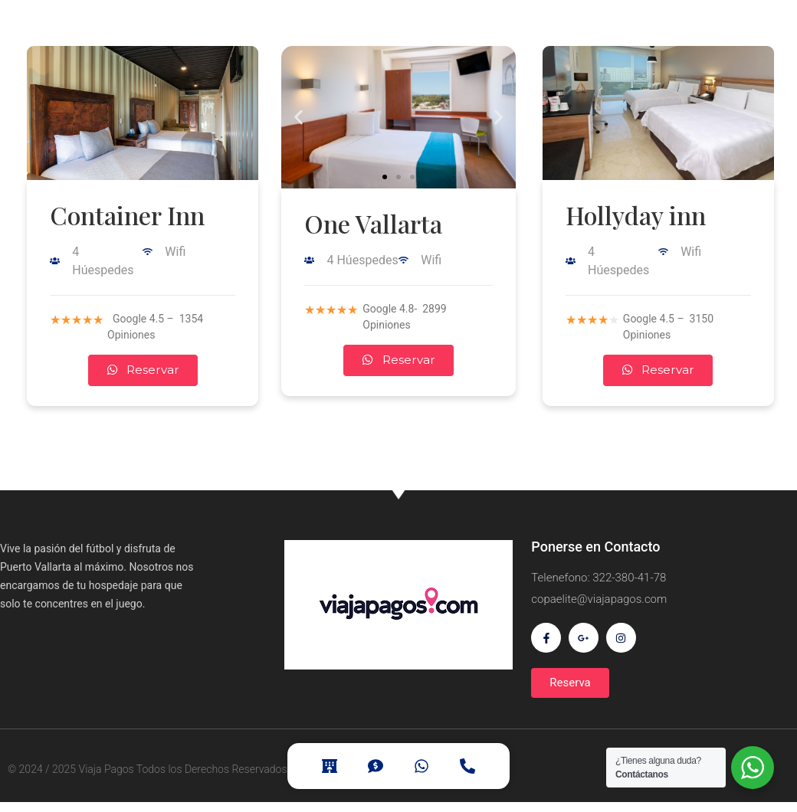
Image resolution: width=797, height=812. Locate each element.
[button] (384, 177)
